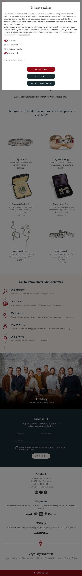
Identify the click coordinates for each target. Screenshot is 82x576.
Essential (12, 41)
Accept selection (41, 83)
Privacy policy (24, 35)
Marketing (13, 45)
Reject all (41, 76)
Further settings (13, 60)
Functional (13, 53)
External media (15, 49)
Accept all (41, 69)
